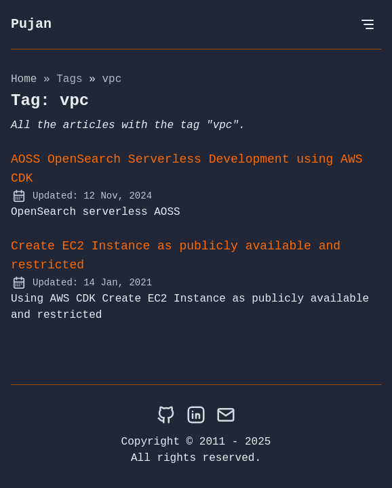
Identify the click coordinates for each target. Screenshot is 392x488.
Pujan (31, 24)
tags (72, 79)
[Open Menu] (367, 24)
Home (24, 79)
